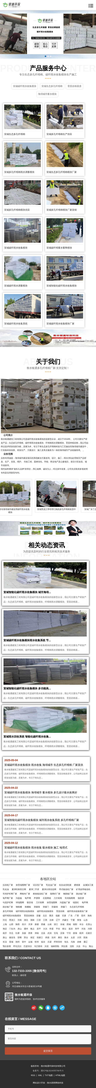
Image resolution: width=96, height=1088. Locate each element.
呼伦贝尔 (17, 946)
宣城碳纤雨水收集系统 (15, 323)
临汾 (43, 942)
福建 (58, 915)
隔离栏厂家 (55, 894)
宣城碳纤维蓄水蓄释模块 (59, 248)
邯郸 (20, 937)
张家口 (40, 937)
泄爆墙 (37, 907)
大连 (78, 946)
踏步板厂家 (81, 894)
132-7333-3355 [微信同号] (29, 970)
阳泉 (86, 937)
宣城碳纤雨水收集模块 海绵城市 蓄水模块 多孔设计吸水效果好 (40, 792)
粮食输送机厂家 (40, 894)
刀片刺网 (40, 902)
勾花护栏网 (8, 902)
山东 (86, 920)
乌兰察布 (38, 946)
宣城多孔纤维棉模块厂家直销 (61, 210)
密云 (64, 929)
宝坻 (56, 933)
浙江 (56, 924)
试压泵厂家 (38, 885)
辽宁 (58, 920)
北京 (45, 915)
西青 (30, 933)
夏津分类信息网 (49, 889)
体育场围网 (52, 902)
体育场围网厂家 (23, 885)
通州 (26, 929)
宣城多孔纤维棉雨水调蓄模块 (19, 172)
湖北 (26, 920)
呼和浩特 (58, 942)
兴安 (47, 946)
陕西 (18, 924)
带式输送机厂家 (66, 889)
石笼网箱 (47, 898)
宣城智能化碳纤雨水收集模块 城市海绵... (27, 592)
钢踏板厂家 (68, 894)
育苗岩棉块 (29, 915)
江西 (45, 920)
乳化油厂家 (51, 885)
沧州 (54, 937)
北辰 (43, 933)
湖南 (32, 920)
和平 (77, 929)
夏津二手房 (34, 889)
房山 (20, 929)
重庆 (51, 915)
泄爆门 (46, 907)
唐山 (5, 937)
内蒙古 (65, 920)
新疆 (37, 924)
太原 (73, 937)
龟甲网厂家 (8, 898)
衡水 (66, 937)
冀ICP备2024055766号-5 (52, 1070)
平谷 (58, 929)
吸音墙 (30, 902)
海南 (90, 915)
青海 (79, 920)
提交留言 (48, 1051)
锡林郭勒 (55, 946)
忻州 (37, 942)
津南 (37, 933)
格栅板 (28, 907)
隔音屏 (81, 898)
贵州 (83, 915)
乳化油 (6, 889)
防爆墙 (55, 907)
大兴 (45, 929)
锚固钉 (76, 902)
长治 (5, 942)
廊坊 (60, 937)
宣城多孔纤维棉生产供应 (59, 134)
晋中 (24, 942)
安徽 (38, 915)
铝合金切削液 (65, 885)
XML (40, 1075)
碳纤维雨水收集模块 (34, 443)
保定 (32, 937)
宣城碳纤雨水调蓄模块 (15, 285)
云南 (49, 924)
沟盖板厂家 (65, 902)
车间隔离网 (70, 898)
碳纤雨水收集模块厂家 (77, 911)
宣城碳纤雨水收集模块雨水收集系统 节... (27, 640)
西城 (69, 924)
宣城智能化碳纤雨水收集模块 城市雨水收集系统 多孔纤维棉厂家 (41, 820)
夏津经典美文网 (19, 889)
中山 (85, 946)
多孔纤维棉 (8, 911)
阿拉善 (64, 946)
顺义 (32, 929)
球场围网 (20, 902)
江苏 (39, 920)
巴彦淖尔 (28, 946)
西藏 (43, 924)
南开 (5, 933)
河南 (20, 920)
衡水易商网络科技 (55, 1083)
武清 (49, 933)
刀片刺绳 (58, 898)
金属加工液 (88, 885)
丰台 (81, 924)
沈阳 (72, 946)
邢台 (26, 937)
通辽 (86, 942)
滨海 (62, 933)
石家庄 (89, 933)
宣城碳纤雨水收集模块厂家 (60, 323)
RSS (33, 1075)
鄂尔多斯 (7, 946)
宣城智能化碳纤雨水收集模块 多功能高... (27, 688)
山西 (11, 924)
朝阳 (75, 924)
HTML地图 (60, 1075)
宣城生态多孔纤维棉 (14, 134)
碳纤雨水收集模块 (35, 439)
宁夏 (73, 920)
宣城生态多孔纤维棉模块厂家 (61, 172)
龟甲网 (28, 898)
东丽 (24, 933)
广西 (77, 915)
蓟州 (81, 933)
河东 (83, 929)
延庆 (71, 929)
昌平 (39, 929)
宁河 (69, 933)
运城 (30, 942)
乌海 (73, 942)
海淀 (5, 929)
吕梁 (49, 942)
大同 (79, 937)
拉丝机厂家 (8, 885)
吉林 (52, 920)
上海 (5, 924)
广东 (70, 915)
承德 (47, 937)
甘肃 (64, 915)
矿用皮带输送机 (83, 889)
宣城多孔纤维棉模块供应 (17, 210)
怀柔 (52, 929)
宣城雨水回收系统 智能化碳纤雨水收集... (27, 736)
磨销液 (77, 885)
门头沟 (12, 929)
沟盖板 (19, 898)
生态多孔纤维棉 (16, 443)
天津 (30, 924)
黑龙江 (12, 920)
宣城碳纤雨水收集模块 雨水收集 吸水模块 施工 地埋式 (35, 847)
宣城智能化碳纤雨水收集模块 (61, 285)
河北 (5, 920)
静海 (75, 933)
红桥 (18, 933)
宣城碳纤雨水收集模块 (15, 248)
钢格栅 (19, 907)
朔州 (18, 942)
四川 (24, 924)
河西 (90, 929)
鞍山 (91, 946)
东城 (62, 924)
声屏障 (37, 898)
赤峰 (79, 942)
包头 (66, 942)
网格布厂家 (25, 894)
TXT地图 (49, 1075)
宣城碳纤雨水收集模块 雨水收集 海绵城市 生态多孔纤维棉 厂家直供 (43, 764)
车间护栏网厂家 (10, 894)
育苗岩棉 (60, 911)
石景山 (89, 924)
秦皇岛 (12, 937)
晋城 (11, 942)
